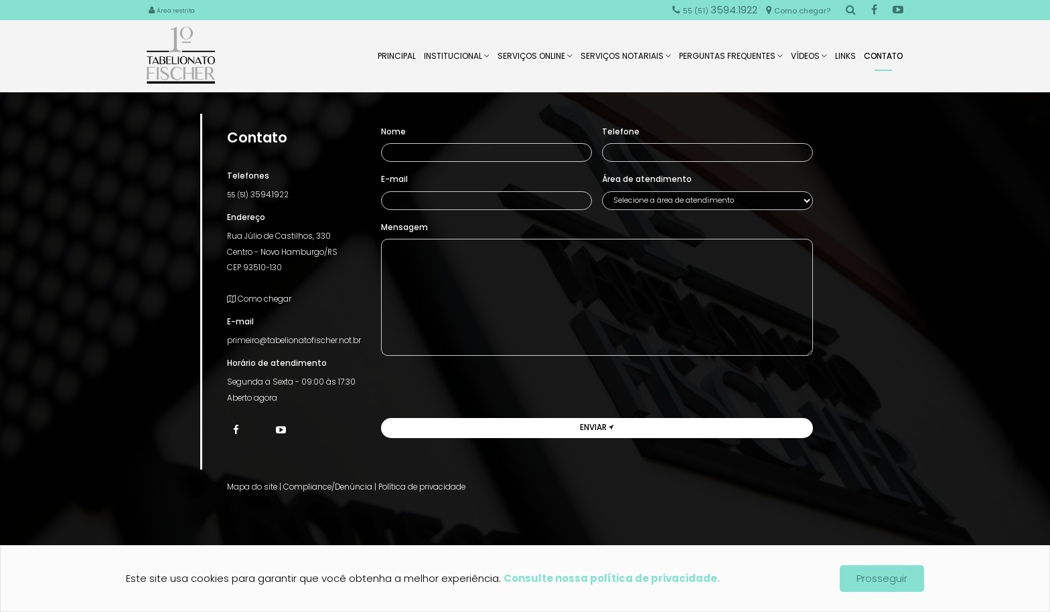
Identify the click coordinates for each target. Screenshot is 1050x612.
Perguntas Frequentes (731, 60)
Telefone (621, 131)
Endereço (246, 217)
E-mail (240, 321)
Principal (397, 60)
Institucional (457, 60)
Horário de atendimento (277, 363)
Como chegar (259, 299)
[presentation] (483, 392)
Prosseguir (881, 578)
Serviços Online (535, 60)
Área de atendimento (647, 179)
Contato (883, 60)
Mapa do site (252, 487)
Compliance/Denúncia (327, 487)
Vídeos (809, 60)
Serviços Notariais (626, 60)
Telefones (248, 176)
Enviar (597, 427)
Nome (393, 131)
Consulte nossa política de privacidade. (612, 578)
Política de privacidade (421, 487)
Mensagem (404, 227)
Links (845, 60)
